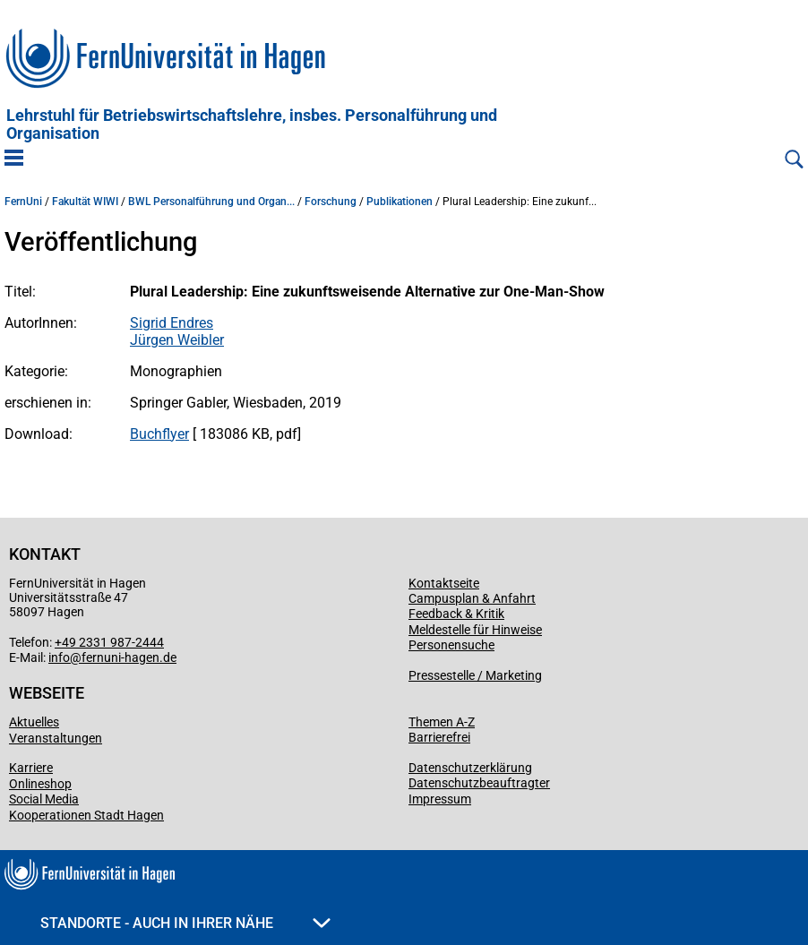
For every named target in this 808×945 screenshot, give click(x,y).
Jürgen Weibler (177, 339)
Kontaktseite (443, 583)
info (59, 657)
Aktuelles (34, 722)
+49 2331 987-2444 (109, 642)
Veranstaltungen (55, 738)
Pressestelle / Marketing (475, 675)
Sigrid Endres (171, 322)
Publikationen (399, 201)
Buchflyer (159, 433)
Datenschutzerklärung (470, 767)
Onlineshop (40, 784)
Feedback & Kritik (456, 613)
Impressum (439, 799)
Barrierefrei (439, 737)
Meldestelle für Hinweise (475, 630)
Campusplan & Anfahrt (472, 598)
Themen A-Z (441, 722)
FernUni (23, 201)
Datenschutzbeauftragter (479, 783)
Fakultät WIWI (85, 201)
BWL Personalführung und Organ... (211, 201)
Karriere (31, 767)
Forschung (331, 201)
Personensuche (451, 645)
